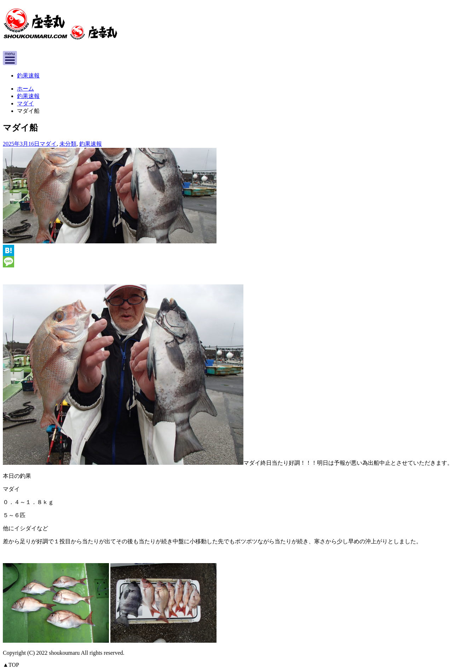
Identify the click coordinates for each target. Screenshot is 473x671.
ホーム (25, 89)
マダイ (25, 103)
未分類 (67, 144)
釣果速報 (28, 76)
